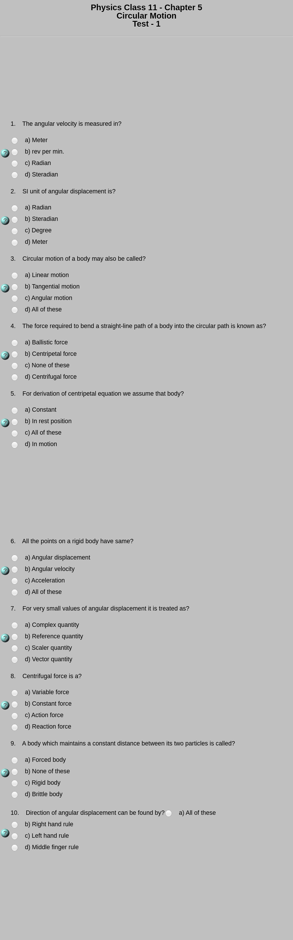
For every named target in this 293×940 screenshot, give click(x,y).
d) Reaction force (48, 726)
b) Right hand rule (49, 824)
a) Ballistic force (46, 342)
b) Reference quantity (54, 636)
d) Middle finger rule (52, 847)
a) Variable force (47, 692)
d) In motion (41, 444)
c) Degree (38, 230)
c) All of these (43, 432)
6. (14, 541)
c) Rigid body (42, 782)
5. (14, 393)
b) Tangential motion (52, 286)
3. (14, 258)
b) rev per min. (44, 151)
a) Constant (40, 409)
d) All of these (43, 309)
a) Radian (38, 207)
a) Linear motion (47, 275)
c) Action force (44, 715)
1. (14, 123)
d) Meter (36, 241)
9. (14, 743)
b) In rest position (48, 421)
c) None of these (47, 365)
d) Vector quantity (48, 659)
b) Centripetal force (51, 353)
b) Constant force (48, 703)
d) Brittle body (43, 794)
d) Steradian (41, 174)
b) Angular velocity (50, 569)
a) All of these (197, 812)
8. (14, 676)
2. (14, 191)
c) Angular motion (48, 298)
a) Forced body (45, 759)
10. (16, 812)
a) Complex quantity (52, 624)
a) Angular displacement (57, 557)
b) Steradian (41, 218)
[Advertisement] (146, 79)
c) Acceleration (45, 580)
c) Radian (38, 163)
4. (14, 326)
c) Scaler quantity (48, 647)
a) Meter (36, 140)
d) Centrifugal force (51, 376)
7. (14, 608)
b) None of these (47, 771)
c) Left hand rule (47, 835)
